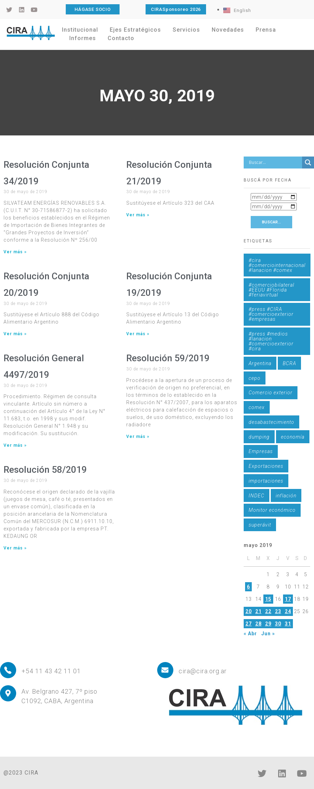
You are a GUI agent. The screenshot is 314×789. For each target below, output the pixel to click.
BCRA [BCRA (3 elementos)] (289, 363)
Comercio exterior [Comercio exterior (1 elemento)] (271, 392)
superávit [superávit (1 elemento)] (260, 525)
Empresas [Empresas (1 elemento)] (261, 451)
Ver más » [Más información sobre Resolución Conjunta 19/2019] (137, 333)
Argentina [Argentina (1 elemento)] (260, 363)
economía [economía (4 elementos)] (293, 437)
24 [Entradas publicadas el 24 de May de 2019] (288, 611)
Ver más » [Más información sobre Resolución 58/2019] (15, 548)
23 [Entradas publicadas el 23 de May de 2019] (278, 611)
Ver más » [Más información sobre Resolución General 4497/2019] (15, 445)
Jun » (268, 633)
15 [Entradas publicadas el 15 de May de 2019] (268, 599)
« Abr (250, 633)
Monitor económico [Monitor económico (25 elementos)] (272, 510)
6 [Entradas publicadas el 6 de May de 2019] (248, 587)
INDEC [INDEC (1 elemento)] (256, 495)
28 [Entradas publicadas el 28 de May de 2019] (258, 623)
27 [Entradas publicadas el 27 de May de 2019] (248, 623)
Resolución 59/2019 (168, 358)
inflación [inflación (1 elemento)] (286, 495)
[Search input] (274, 162)
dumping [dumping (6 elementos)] (259, 437)
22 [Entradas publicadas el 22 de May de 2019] (268, 611)
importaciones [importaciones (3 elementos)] (266, 481)
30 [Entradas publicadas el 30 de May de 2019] (278, 623)
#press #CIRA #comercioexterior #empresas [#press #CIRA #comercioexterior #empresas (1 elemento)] (271, 314)
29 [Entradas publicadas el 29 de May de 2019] (268, 623)
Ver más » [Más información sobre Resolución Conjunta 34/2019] (15, 251)
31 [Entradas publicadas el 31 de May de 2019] (288, 623)
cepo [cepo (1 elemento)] (255, 378)
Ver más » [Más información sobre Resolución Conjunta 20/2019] (15, 333)
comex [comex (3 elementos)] (257, 407)
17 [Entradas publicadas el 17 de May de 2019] (288, 599)
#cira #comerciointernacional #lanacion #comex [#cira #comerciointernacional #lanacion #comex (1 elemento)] (277, 265)
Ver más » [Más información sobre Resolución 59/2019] (137, 436)
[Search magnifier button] (308, 162)
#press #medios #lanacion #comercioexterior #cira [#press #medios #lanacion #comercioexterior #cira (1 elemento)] (271, 341)
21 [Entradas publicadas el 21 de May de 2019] (258, 611)
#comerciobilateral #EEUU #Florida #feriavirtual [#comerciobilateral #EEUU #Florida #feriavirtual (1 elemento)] (271, 290)
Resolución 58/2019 (45, 469)
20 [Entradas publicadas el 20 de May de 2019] (248, 611)
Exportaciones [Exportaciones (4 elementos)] (266, 466)
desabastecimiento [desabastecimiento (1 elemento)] (271, 422)
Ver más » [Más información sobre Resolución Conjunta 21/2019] (137, 214)
